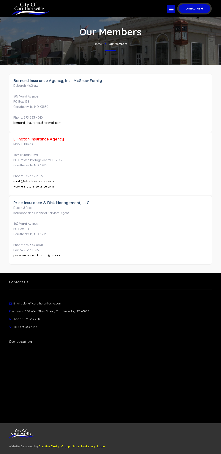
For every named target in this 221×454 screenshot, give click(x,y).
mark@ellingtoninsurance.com (35, 181)
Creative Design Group (54, 446)
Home (98, 44)
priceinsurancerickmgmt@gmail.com (39, 255)
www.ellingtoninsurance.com (33, 186)
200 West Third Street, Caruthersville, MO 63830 (57, 311)
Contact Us (194, 8)
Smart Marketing (83, 446)
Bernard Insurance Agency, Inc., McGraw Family (57, 80)
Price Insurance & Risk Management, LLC (51, 202)
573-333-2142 (32, 319)
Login (101, 446)
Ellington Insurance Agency (38, 139)
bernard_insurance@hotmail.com (37, 123)
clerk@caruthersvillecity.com (42, 303)
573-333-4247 (28, 326)
